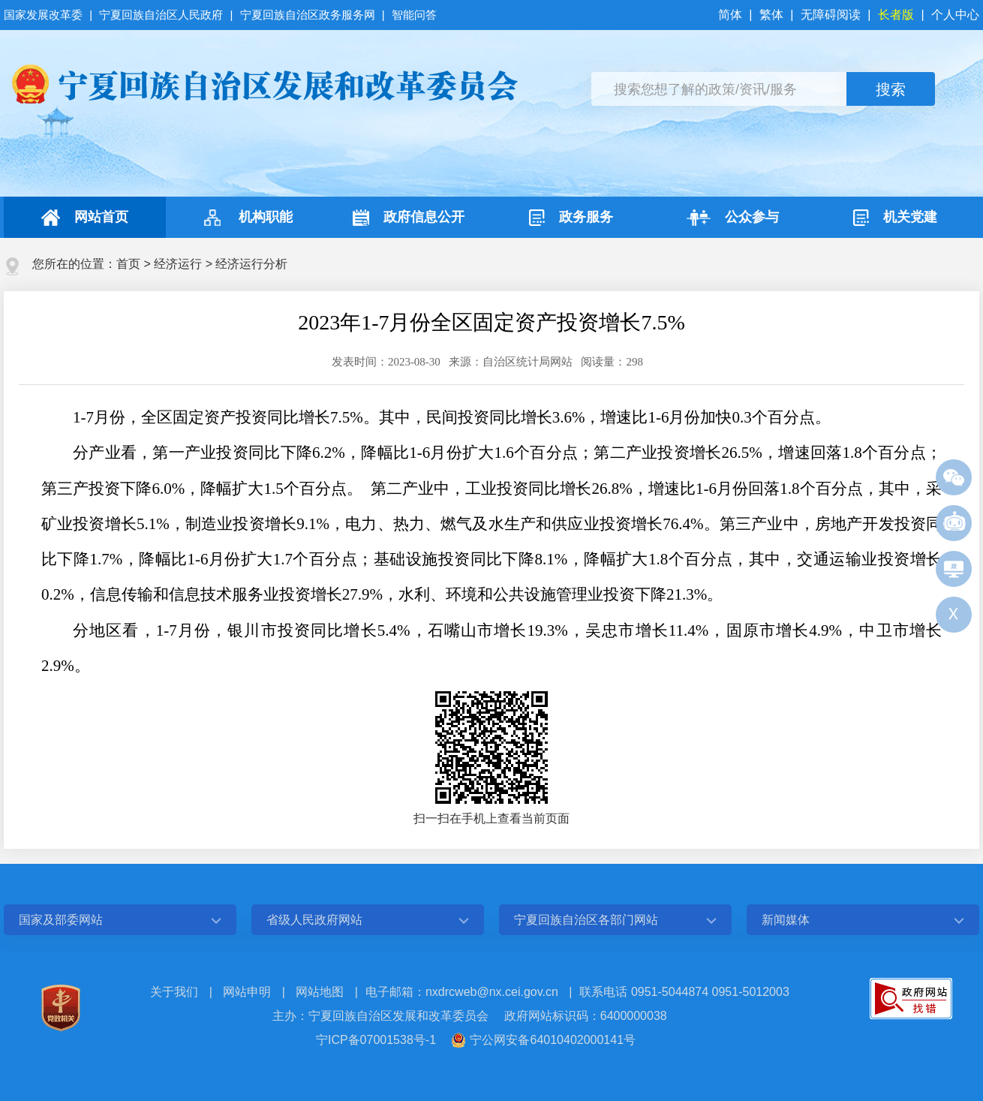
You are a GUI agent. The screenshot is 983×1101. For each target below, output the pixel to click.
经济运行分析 (251, 263)
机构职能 (246, 217)
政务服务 (571, 217)
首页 (128, 263)
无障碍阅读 (831, 14)
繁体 (771, 14)
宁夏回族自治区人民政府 (161, 14)
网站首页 (84, 217)
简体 (731, 14)
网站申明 (247, 991)
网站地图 (320, 991)
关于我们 (174, 991)
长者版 (896, 14)
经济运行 (178, 263)
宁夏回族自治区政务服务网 (307, 14)
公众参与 (733, 217)
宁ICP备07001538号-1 (376, 1039)
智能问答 (414, 14)
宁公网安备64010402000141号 (553, 1039)
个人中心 (955, 14)
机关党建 (895, 217)
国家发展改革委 (45, 14)
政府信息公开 (408, 217)
